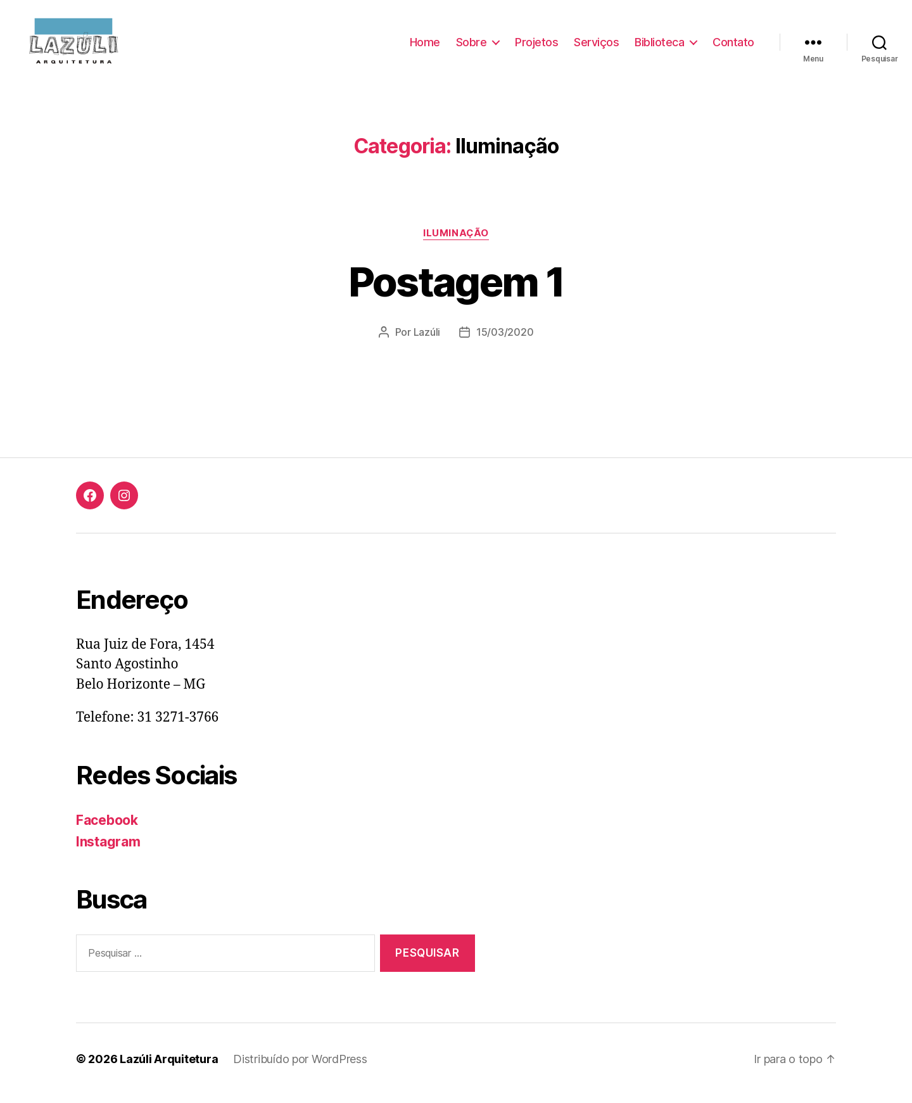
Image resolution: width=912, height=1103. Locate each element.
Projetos (536, 46)
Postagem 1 (456, 289)
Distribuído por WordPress (300, 1067)
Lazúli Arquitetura (169, 1067)
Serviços (596, 46)
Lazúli (427, 340)
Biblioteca (659, 46)
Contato (733, 46)
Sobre (471, 46)
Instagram (108, 850)
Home (425, 46)
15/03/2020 (504, 340)
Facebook (107, 828)
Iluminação (456, 241)
